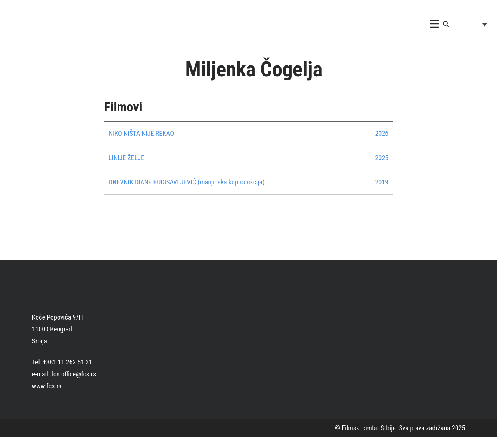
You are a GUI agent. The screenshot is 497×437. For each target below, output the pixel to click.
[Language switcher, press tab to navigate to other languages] (478, 24)
